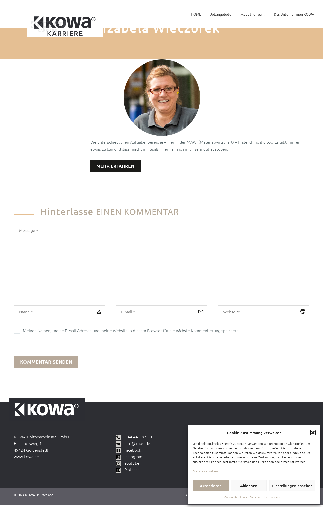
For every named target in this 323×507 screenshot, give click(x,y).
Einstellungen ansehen (292, 485)
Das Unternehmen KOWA (294, 14)
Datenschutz (258, 497)
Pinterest (132, 471)
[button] (312, 432)
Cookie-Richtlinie (235, 497)
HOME (196, 14)
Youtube (131, 465)
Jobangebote (220, 14)
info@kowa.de (137, 445)
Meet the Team (252, 14)
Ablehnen (248, 485)
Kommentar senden (46, 363)
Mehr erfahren (117, 166)
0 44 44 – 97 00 (138, 439)
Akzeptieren (211, 485)
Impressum (277, 497)
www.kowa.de (26, 458)
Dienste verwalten (205, 471)
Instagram (133, 458)
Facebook (132, 452)
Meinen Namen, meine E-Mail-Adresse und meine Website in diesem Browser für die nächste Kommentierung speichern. (131, 331)
